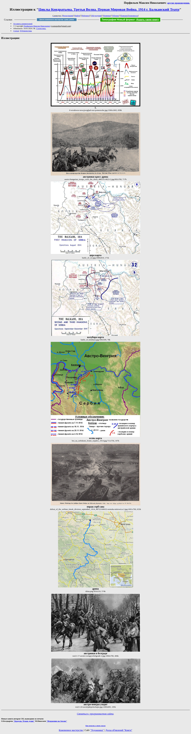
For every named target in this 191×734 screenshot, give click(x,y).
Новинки (107, 15)
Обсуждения (96, 15)
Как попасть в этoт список (95, 726)
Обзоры (115, 15)
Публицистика (26, 31)
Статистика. (41, 28)
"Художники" (97, 730)
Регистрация (68, 15)
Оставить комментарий (22, 24)
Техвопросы (133, 15)
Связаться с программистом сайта (95, 714)
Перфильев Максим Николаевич (37, 26)
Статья (16, 31)
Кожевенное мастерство (71, 730)
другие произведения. (178, 3)
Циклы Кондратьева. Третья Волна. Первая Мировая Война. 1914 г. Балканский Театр (108, 9)
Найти (77, 15)
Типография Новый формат (118, 19)
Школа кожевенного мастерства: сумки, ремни (57, 19)
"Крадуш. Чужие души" (24, 721)
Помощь (124, 15)
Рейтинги (86, 15)
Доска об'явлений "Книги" (118, 730)
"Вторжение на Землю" (56, 721)
